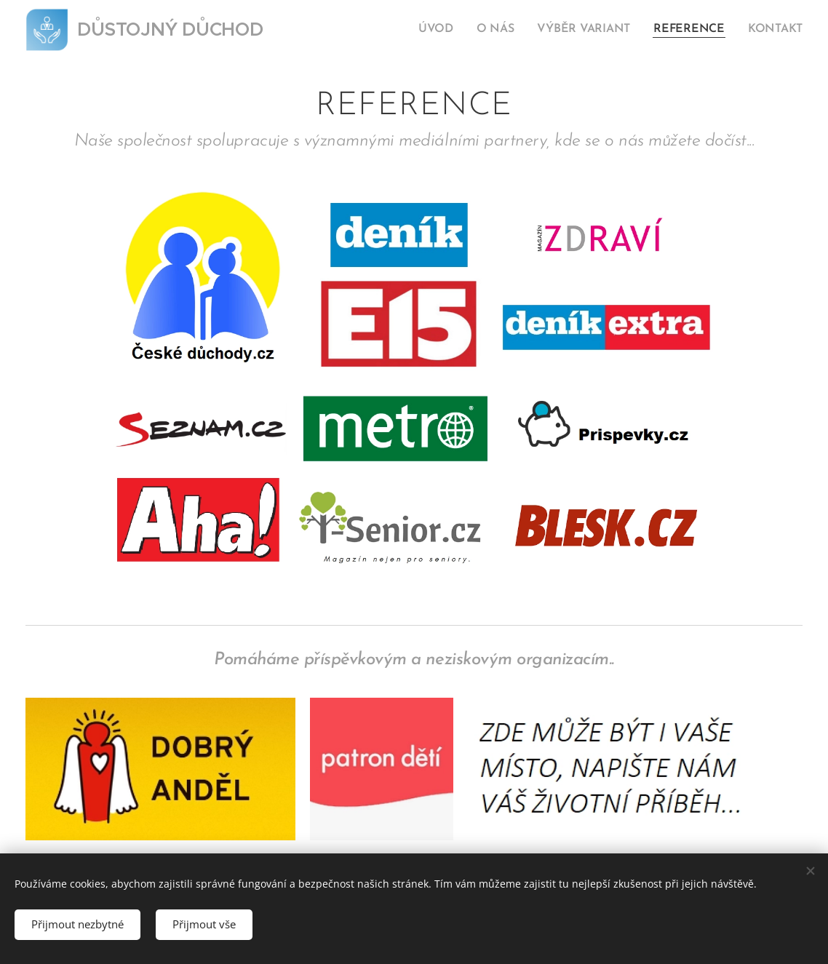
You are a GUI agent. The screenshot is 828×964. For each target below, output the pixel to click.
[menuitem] (453, 30)
